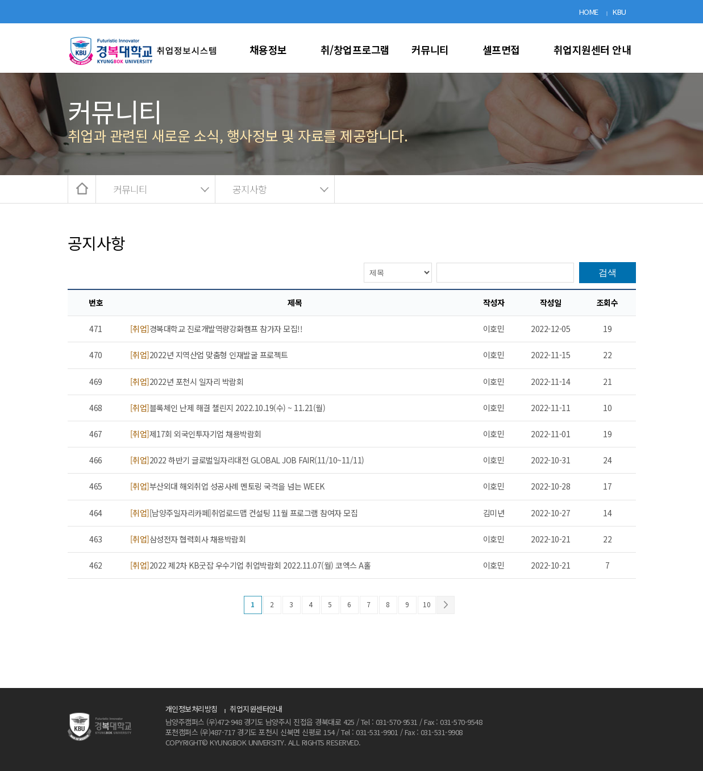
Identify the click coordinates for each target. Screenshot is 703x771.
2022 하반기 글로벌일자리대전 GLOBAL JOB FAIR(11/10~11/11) (247, 460)
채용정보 (268, 49)
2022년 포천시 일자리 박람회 (187, 381)
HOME (588, 11)
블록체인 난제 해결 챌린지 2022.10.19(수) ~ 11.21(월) (228, 407)
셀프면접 (501, 49)
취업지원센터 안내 (592, 49)
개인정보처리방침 (191, 708)
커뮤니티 (430, 49)
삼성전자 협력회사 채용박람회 (188, 539)
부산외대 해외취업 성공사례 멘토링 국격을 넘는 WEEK (227, 486)
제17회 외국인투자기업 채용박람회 (195, 434)
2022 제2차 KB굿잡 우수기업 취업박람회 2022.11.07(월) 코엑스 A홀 (250, 565)
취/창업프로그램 (355, 49)
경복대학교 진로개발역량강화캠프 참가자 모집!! (216, 328)
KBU (619, 11)
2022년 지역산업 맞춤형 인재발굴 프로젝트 (209, 354)
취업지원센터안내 (256, 708)
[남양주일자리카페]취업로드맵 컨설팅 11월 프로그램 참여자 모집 (244, 513)
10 (426, 604)
